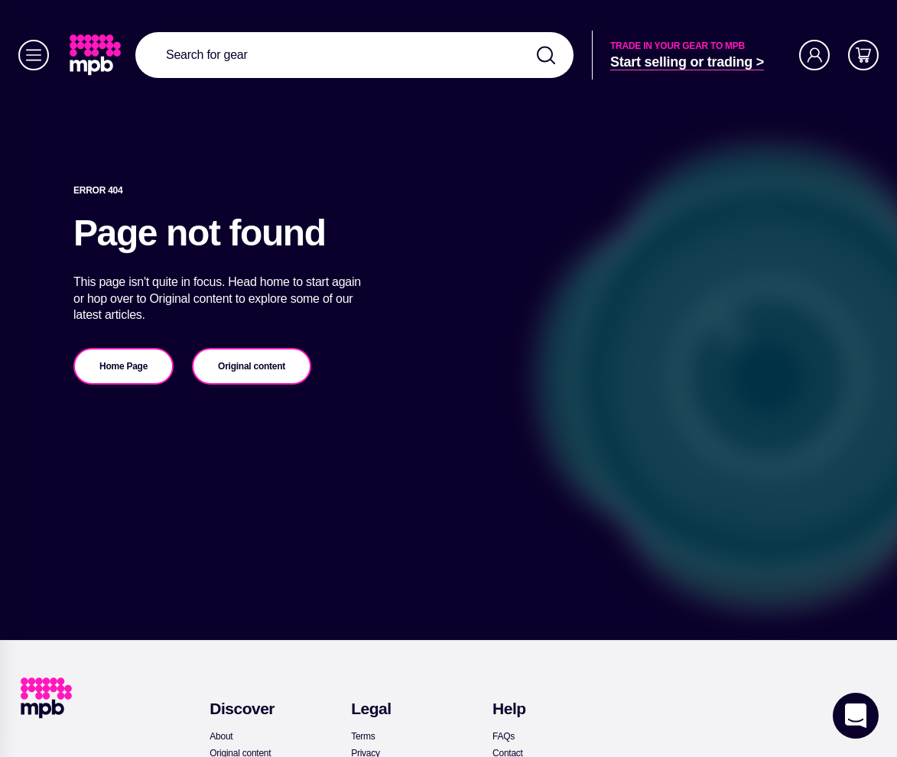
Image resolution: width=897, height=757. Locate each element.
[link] (96, 55)
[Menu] (33, 55)
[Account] (814, 55)
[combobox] (354, 55)
